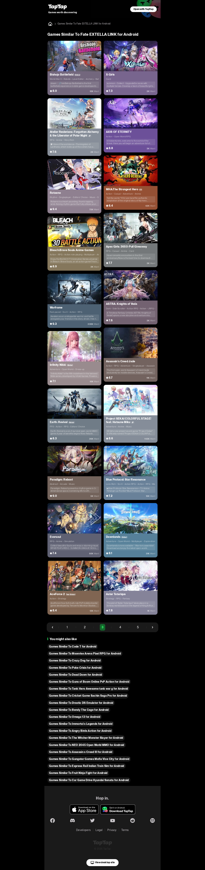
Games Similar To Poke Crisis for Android (75, 667)
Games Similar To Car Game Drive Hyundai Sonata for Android (89, 780)
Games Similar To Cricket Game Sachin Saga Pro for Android (88, 695)
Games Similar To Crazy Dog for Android (75, 660)
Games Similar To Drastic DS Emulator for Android (81, 702)
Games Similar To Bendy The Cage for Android (79, 709)
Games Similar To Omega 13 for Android (74, 716)
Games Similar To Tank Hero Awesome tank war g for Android (88, 688)
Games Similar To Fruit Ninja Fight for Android (78, 772)
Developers (83, 830)
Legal (99, 830)
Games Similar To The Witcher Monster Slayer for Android (86, 737)
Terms (125, 830)
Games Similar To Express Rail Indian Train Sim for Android (86, 765)
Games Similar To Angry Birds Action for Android (80, 730)
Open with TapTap (143, 9)
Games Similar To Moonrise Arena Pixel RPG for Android (85, 653)
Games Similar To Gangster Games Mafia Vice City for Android (89, 758)
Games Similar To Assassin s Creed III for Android (80, 752)
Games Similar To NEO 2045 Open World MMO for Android (86, 745)
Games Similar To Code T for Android (72, 646)
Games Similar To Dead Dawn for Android (75, 674)
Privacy (111, 830)
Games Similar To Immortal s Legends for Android (80, 723)
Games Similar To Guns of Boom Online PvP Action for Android (89, 681)
